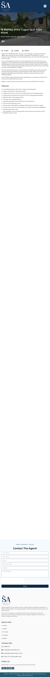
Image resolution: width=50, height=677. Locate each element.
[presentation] (12, 581)
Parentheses (29, 675)
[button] (45, 6)
